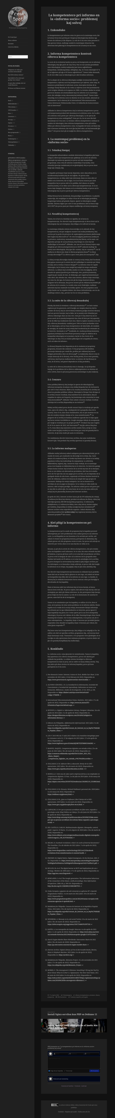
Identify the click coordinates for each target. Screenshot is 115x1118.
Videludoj (11, 145)
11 (88, 251)
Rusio (16, 179)
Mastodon (10, 173)
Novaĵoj (10, 120)
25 (64, 625)
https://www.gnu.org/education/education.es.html (65, 769)
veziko (17, 187)
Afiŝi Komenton (62, 997)
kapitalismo (11, 175)
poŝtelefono (22, 185)
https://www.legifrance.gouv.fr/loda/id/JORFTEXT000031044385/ (70, 743)
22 (78, 425)
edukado (10, 187)
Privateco (11, 126)
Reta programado (13, 132)
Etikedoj (11, 154)
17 (68, 330)
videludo (19, 170)
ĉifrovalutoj (20, 183)
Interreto (18, 172)
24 (61, 514)
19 (83, 402)
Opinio (10, 123)
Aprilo (54, 995)
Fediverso (10, 185)
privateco (12, 158)
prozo (16, 164)
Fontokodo (77, 1086)
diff (18, 177)
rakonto (26, 183)
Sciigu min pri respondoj (56, 1070)
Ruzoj (10, 135)
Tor (9, 162)
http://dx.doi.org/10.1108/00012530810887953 (64, 886)
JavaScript (83, 1086)
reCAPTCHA (12, 172)
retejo (18, 168)
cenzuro (24, 179)
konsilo (25, 173)
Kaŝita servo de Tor (84, 1112)
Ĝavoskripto (12, 168)
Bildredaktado (12, 104)
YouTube (11, 164)
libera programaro (14, 160)
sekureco (24, 160)
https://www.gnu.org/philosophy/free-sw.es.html (65, 805)
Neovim (10, 177)
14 (76, 264)
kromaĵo (14, 177)
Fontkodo (61, 1112)
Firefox (20, 164)
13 (94, 254)
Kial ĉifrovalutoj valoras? (15, 75)
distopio (15, 173)
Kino (9, 113)
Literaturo (11, 116)
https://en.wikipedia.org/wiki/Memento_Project (64, 965)
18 (61, 399)
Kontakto (11, 44)
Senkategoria (12, 139)
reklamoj (20, 173)
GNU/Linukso (12, 110)
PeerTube (16, 185)
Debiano (10, 166)
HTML (15, 170)
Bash (9, 100)
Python (10, 129)
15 (85, 305)
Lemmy (22, 172)
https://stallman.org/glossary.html (60, 794)
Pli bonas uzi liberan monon (16, 88)
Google (23, 162)
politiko (20, 179)
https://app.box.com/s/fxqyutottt (59, 873)
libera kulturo (17, 166)
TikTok (25, 175)
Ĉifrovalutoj (11, 107)
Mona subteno (12, 40)
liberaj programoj (15, 162)
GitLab (21, 177)
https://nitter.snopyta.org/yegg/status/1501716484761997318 (69, 924)
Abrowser (14, 181)
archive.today (70, 512)
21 (79, 422)
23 (94, 506)
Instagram (21, 175)
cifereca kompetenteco (82, 995)
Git (12, 170)
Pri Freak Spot (12, 37)
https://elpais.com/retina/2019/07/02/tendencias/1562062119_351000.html (74, 782)
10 (94, 249)
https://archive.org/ (65, 955)
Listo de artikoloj (13, 47)
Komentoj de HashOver (67, 1086)
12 (62, 254)
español (78, 997)
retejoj (24, 164)
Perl (14, 187)
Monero (15, 183)
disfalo (10, 181)
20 (90, 414)
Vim (9, 170)
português (85, 997)
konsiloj (24, 166)
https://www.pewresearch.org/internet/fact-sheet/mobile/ (68, 680)
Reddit (16, 175)
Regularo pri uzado (71, 1112)
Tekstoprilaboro (13, 142)
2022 (57, 995)
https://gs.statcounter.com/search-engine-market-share (67, 945)
